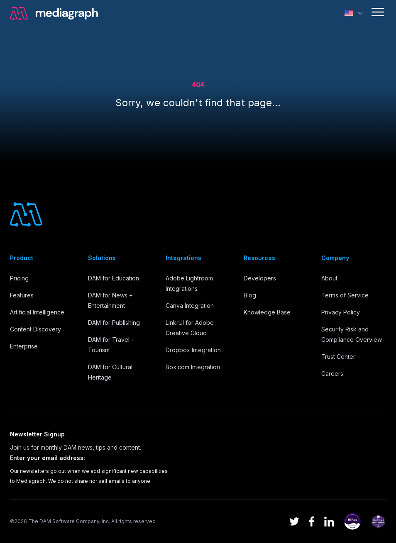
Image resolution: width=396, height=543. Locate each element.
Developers (260, 278)
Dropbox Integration (193, 349)
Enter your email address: (47, 457)
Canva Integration (190, 305)
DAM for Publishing (114, 322)
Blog (250, 295)
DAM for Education (113, 278)
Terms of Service (345, 295)
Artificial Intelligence (37, 312)
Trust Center (338, 356)
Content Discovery (35, 329)
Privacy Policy (340, 312)
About (329, 278)
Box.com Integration (193, 366)
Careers (332, 373)
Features (22, 295)
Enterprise (24, 346)
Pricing (19, 278)
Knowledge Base (267, 312)
